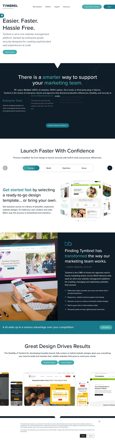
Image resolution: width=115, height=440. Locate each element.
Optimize (66, 168)
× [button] (99, 421)
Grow (84, 168)
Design (31, 168)
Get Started (106, 327)
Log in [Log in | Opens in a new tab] (109, 7)
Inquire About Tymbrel (92, 7)
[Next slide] (109, 168)
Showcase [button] (66, 7)
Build (48, 168)
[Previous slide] (5, 168)
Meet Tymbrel (9, 52)
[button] (75, 220)
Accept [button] (83, 435)
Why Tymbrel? (37, 7)
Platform (48, 7)
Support (57, 7)
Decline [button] (91, 435)
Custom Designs (66, 362)
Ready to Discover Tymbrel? (57, 125)
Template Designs (49, 362)
